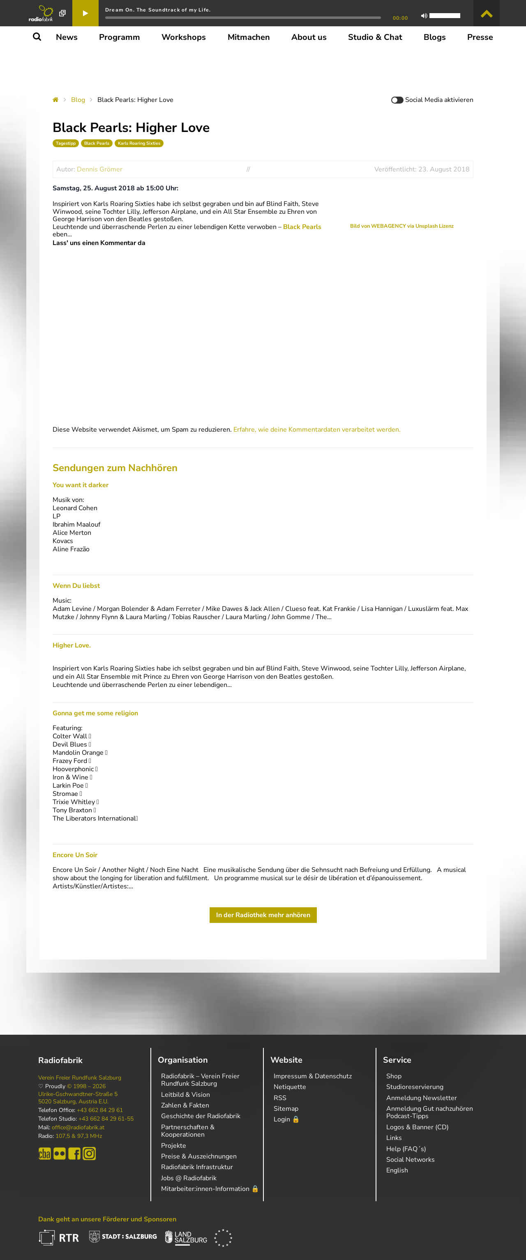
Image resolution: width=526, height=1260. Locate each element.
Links (394, 1137)
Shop (393, 1076)
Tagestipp (66, 143)
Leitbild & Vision (185, 1094)
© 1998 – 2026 (86, 1086)
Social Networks (410, 1159)
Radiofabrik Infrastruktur (197, 1167)
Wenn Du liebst (76, 585)
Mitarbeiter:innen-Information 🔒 (210, 1188)
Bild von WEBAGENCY (378, 226)
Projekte (173, 1145)
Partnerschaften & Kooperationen (188, 1131)
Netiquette (290, 1086)
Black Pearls (96, 143)
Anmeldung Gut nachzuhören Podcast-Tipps (429, 1112)
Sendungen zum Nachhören (115, 467)
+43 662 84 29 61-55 (106, 1119)
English (397, 1170)
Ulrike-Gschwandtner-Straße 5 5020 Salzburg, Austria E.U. (78, 1098)
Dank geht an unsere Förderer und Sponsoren (107, 1219)
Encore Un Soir (75, 855)
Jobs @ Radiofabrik (189, 1178)
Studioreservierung (414, 1086)
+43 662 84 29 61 (100, 1110)
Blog (78, 99)
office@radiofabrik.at (78, 1127)
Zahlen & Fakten (185, 1105)
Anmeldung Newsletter (421, 1098)
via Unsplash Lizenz (430, 226)
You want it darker (80, 485)
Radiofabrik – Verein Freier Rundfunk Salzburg (200, 1080)
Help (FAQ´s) (406, 1149)
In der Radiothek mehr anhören (263, 915)
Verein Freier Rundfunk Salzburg (79, 1078)
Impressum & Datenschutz (313, 1076)
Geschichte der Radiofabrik (200, 1116)
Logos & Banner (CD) (417, 1127)
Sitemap (286, 1108)
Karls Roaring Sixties (139, 143)
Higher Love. (72, 645)
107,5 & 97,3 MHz (78, 1136)
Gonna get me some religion (95, 713)
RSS (280, 1098)
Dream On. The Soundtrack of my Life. (158, 10)
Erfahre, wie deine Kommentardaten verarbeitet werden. (317, 429)
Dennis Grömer (99, 169)
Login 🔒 (287, 1119)
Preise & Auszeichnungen (199, 1156)
